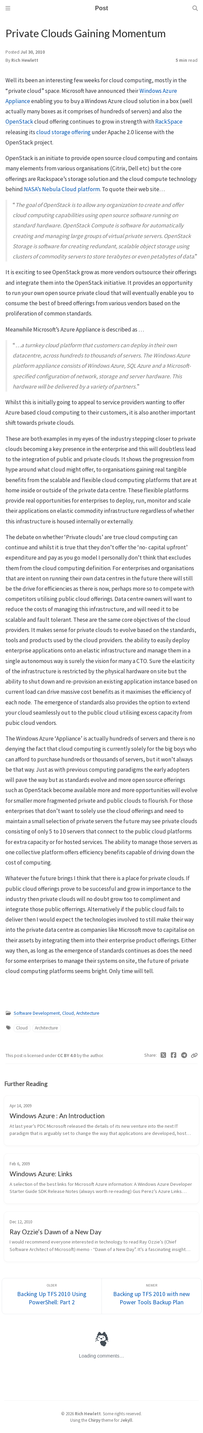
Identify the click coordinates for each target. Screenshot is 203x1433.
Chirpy (94, 1420)
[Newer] (152, 1296)
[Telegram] (184, 1055)
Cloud (68, 1013)
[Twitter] (163, 1055)
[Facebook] (174, 1055)
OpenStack (19, 121)
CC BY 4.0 (67, 1055)
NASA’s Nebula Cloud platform (62, 189)
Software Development (37, 1013)
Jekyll (126, 1420)
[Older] (52, 1296)
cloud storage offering (63, 132)
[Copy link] (194, 1055)
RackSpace (168, 121)
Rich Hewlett (24, 60)
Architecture (87, 1013)
